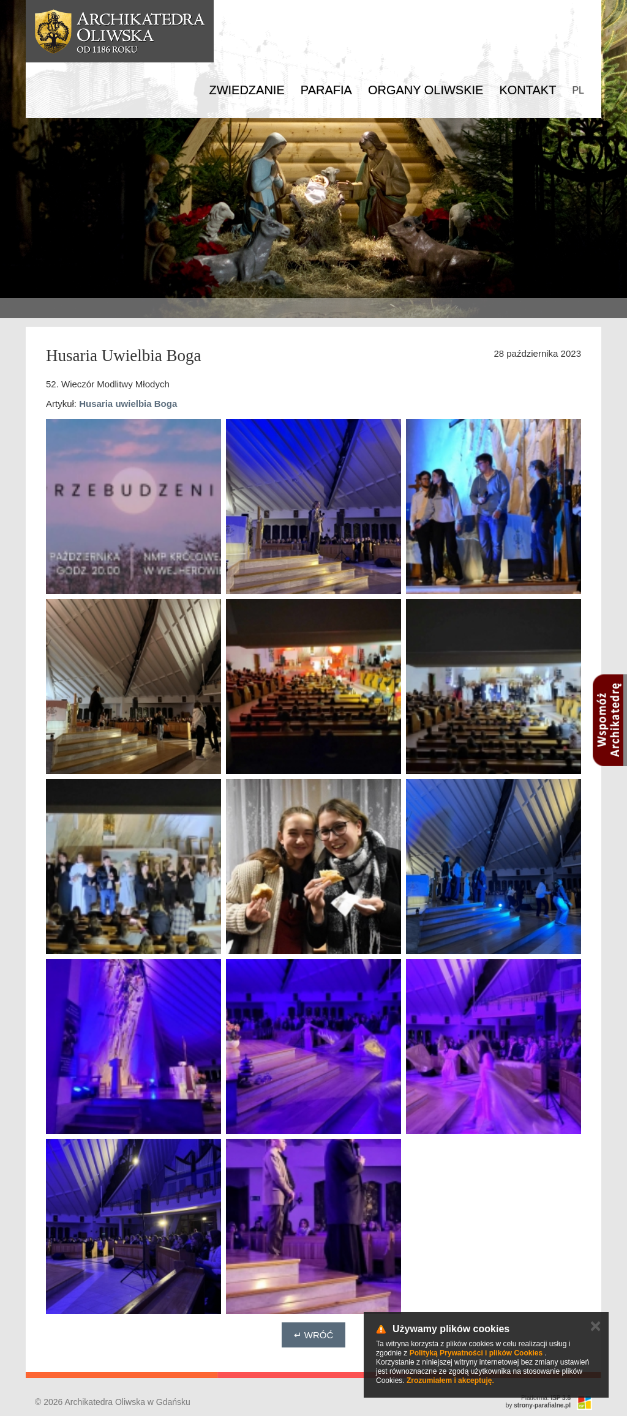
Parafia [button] (326, 90)
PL (578, 90)
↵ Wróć (314, 1335)
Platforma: (546, 1398)
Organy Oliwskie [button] (426, 90)
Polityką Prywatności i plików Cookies (476, 1353)
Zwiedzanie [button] (246, 90)
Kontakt (527, 90)
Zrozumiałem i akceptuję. (450, 1380)
